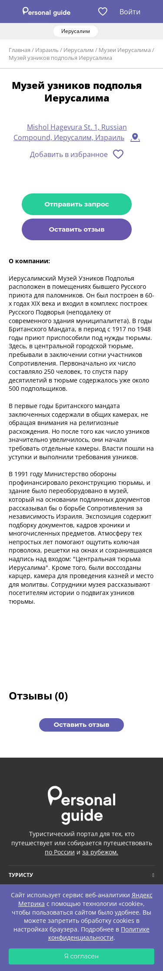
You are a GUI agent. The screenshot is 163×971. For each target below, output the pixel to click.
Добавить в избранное (69, 154)
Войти (130, 11)
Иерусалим (78, 50)
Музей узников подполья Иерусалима (60, 58)
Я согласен (81, 956)
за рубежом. (100, 852)
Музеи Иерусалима (125, 50)
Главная (19, 50)
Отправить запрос (76, 204)
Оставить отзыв (76, 229)
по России (60, 852)
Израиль (47, 50)
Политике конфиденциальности (99, 933)
